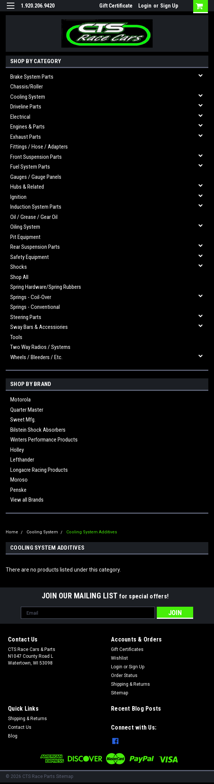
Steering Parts (25, 317)
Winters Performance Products (44, 439)
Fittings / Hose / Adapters (39, 146)
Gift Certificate (116, 6)
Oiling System (25, 226)
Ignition (18, 197)
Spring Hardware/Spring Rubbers (45, 287)
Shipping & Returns (130, 684)
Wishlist (119, 658)
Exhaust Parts (25, 136)
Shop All (19, 277)
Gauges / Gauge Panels (35, 177)
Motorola (20, 399)
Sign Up (169, 6)
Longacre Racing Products (39, 469)
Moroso (19, 479)
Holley (17, 449)
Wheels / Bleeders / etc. (36, 357)
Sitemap (119, 693)
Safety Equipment (29, 257)
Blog (12, 736)
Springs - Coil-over (30, 297)
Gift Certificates (127, 649)
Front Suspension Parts (36, 156)
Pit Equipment (25, 237)
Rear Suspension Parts (35, 246)
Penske (18, 490)
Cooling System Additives (91, 532)
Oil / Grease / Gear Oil (34, 217)
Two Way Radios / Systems (40, 347)
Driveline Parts (25, 106)
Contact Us (19, 727)
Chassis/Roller (26, 86)
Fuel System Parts (30, 166)
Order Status (124, 675)
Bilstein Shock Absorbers (38, 429)
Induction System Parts (35, 206)
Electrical (20, 116)
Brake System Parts (31, 76)
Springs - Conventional (35, 307)
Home (12, 532)
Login (145, 6)
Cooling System (27, 96)
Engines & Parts (27, 126)
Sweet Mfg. (23, 419)
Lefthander (22, 459)
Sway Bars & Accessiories (39, 327)
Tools (16, 337)
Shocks (18, 266)
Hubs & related (27, 186)
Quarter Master (26, 409)
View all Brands (27, 499)
